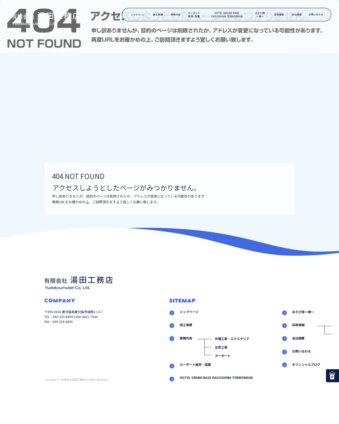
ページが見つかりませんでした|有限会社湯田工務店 (42, 32)
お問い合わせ (318, 14)
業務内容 (176, 14)
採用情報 (278, 14)
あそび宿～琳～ (260, 14)
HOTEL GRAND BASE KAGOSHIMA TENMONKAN (227, 14)
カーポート (223, 355)
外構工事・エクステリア (232, 338)
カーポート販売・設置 (194, 14)
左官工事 (221, 347)
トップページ (135, 14)
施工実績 (158, 14)
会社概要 (296, 14)
